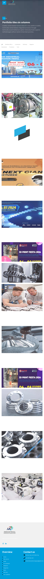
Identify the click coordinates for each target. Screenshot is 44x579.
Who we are (6, 559)
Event (5, 561)
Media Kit (6, 565)
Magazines (6, 568)
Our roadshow (7, 574)
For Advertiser (7, 563)
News (5, 570)
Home (5, 18)
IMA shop (6, 572)
